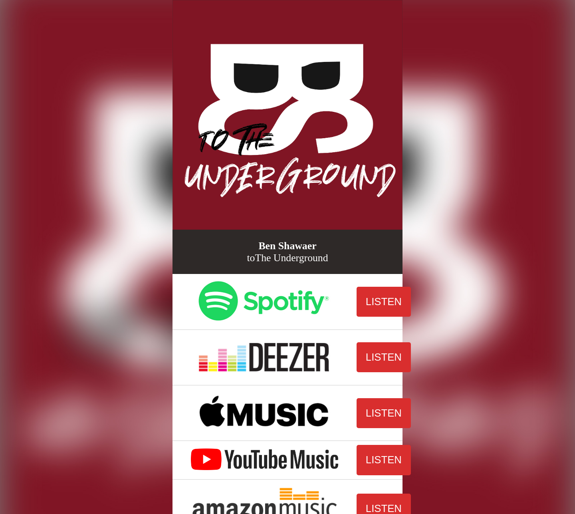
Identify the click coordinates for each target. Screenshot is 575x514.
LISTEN (384, 301)
